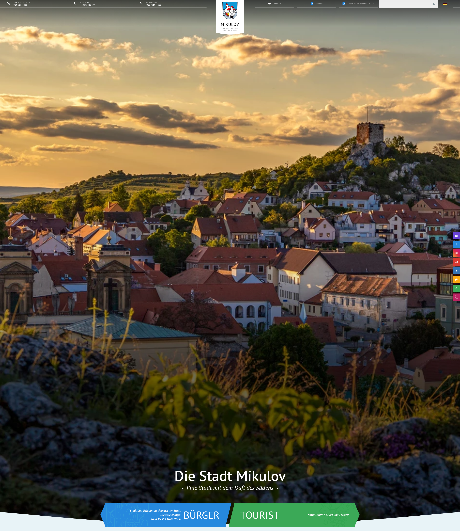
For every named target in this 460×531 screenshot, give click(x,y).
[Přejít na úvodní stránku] (230, 16)
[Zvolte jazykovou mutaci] (445, 4)
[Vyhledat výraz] (434, 4)
